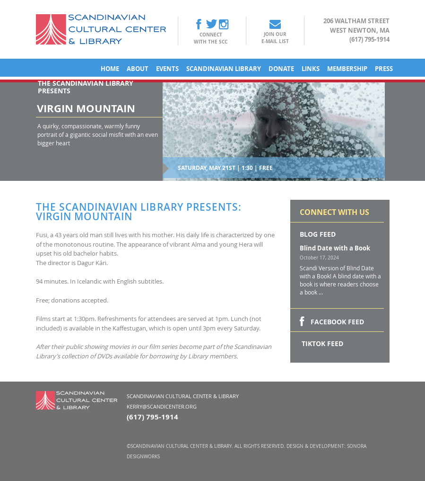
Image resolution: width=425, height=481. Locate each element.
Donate (281, 68)
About (137, 68)
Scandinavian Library (223, 68)
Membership (347, 68)
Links (311, 68)
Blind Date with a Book (335, 248)
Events (167, 68)
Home (110, 68)
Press (384, 68)
